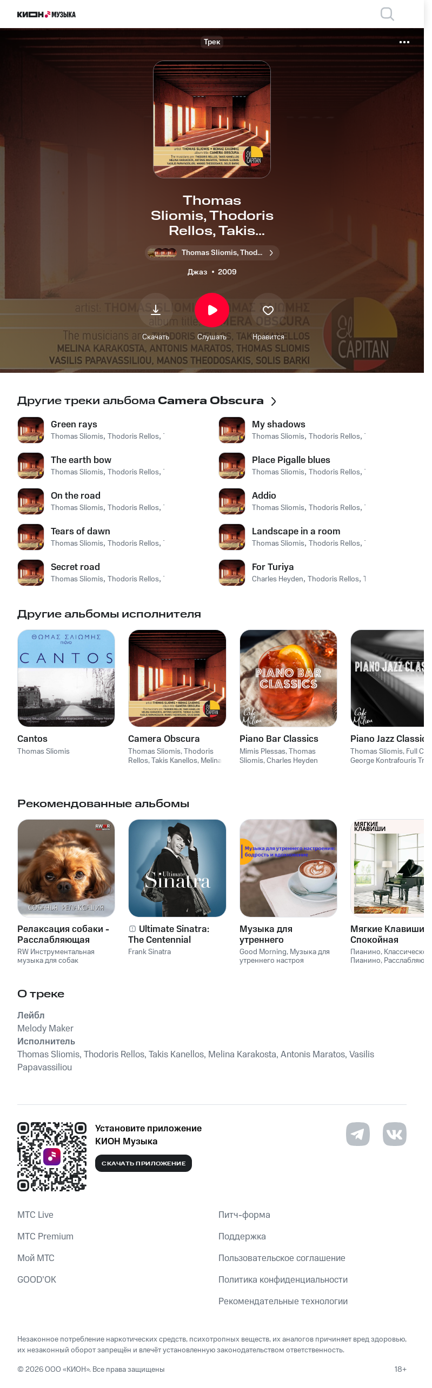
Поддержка (242, 1236)
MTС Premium (45, 1236)
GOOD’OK (36, 1279)
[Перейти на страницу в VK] (395, 1134)
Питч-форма (244, 1215)
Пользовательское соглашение (281, 1258)
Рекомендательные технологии (283, 1301)
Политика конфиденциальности (283, 1279)
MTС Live (35, 1215)
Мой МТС (36, 1258)
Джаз (197, 272)
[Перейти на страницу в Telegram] (358, 1134)
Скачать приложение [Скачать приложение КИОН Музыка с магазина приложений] (143, 1164)
